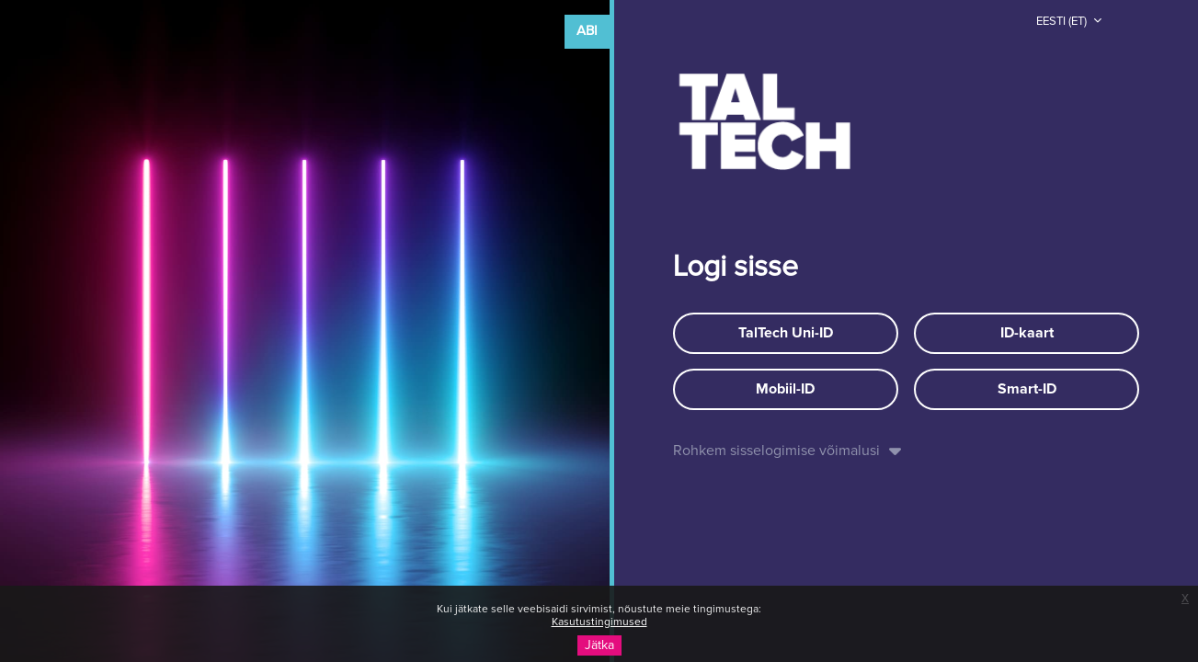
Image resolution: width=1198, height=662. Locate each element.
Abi (587, 31)
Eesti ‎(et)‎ (1063, 22)
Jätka (599, 645)
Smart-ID (1027, 389)
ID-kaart (1027, 333)
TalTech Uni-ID (785, 333)
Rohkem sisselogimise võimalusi (776, 450)
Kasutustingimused (599, 622)
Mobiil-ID (785, 389)
